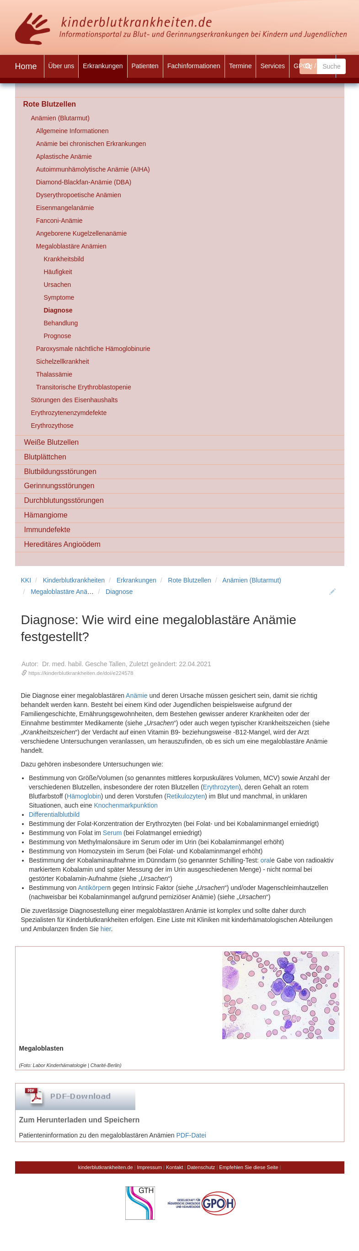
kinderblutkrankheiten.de (105, 1167)
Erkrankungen (136, 580)
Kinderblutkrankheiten (74, 580)
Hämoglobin (84, 796)
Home (26, 66)
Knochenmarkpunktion (125, 805)
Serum (112, 832)
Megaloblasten (41, 1048)
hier (106, 929)
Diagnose (119, 591)
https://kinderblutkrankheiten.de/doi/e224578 (80, 673)
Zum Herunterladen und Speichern (79, 1120)
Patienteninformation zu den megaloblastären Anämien (97, 1135)
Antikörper (92, 887)
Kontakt (174, 1167)
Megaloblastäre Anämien (66, 591)
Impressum (149, 1167)
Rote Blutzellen (189, 580)
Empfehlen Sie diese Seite (248, 1167)
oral (266, 860)
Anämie (136, 695)
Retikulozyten (185, 796)
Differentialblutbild (54, 814)
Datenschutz (201, 1167)
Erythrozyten (221, 787)
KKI (26, 580)
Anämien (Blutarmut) (251, 580)
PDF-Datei (191, 1135)
